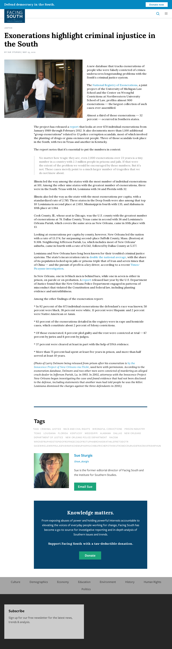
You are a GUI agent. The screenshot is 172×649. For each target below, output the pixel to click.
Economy (63, 582)
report (74, 126)
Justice (8, 28)
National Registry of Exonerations (115, 85)
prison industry (135, 428)
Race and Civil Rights (76, 428)
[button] (166, 13)
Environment (108, 582)
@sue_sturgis (81, 461)
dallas (117, 433)
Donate (90, 555)
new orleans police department (86, 437)
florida (63, 433)
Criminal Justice (50, 428)
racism (113, 437)
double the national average (107, 257)
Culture (15, 582)
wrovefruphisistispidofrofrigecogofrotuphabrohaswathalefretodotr (81, 441)
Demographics (39, 582)
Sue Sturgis (14, 52)
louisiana (50, 433)
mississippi (91, 433)
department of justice (48, 437)
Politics (86, 589)
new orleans (132, 433)
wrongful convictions (107, 428)
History (130, 582)
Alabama (105, 433)
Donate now (156, 4)
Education (84, 582)
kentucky (76, 433)
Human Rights (152, 582)
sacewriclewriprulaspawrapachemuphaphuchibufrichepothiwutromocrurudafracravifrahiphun (97, 445)
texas (37, 433)
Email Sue (85, 486)
